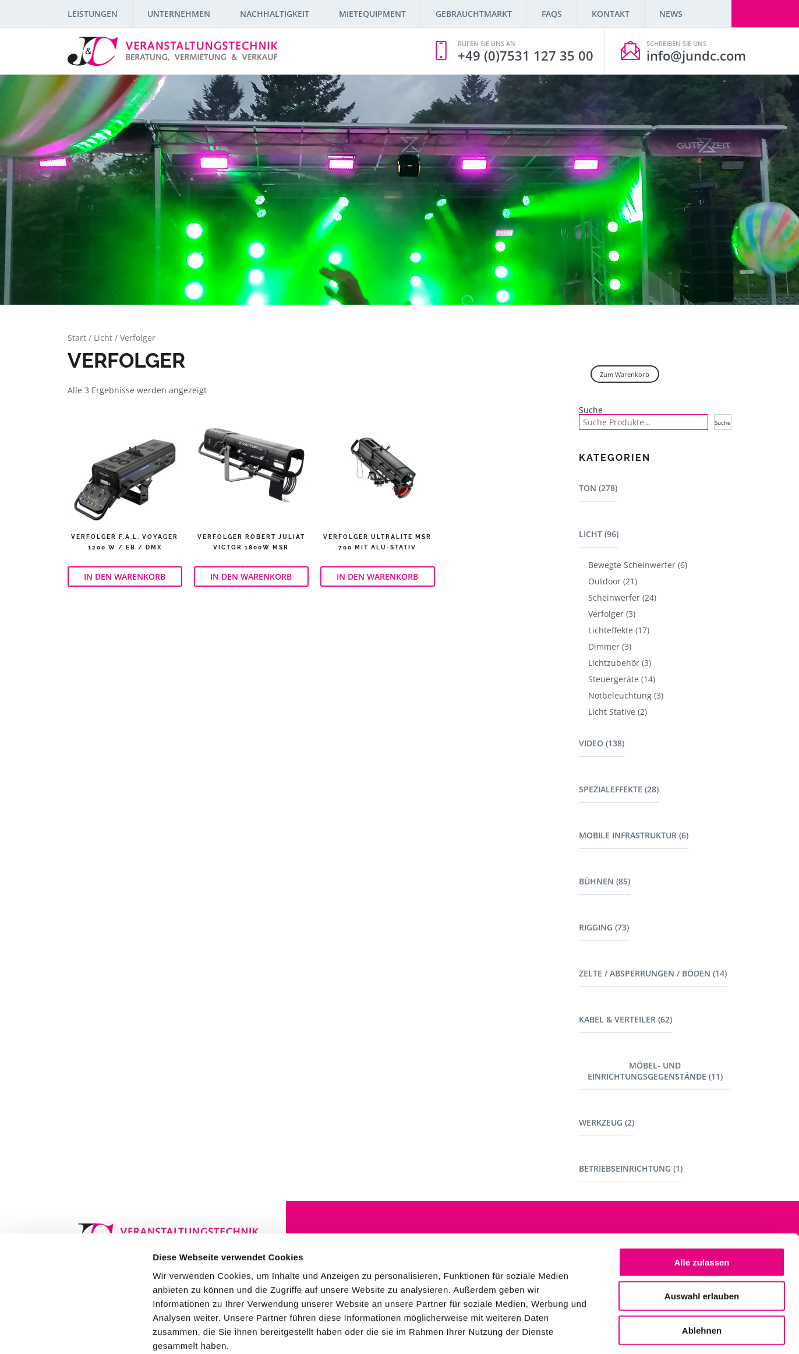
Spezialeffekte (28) (619, 789)
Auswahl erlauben (701, 1235)
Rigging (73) (604, 927)
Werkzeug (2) (606, 1122)
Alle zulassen (701, 1200)
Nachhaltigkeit (274, 13)
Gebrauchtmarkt (474, 13)
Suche (591, 410)
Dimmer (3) (609, 646)
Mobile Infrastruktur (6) (633, 835)
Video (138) (601, 743)
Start (77, 337)
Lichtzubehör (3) (619, 662)
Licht (103, 337)
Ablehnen (702, 1269)
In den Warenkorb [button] (124, 576)
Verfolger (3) (611, 613)
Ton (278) (598, 487)
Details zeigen (619, 1331)
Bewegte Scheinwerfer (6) (637, 564)
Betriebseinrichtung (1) (631, 1168)
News (671, 13)
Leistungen (93, 13)
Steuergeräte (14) (621, 679)
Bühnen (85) (604, 881)
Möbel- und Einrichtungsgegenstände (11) (655, 1071)
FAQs (552, 13)
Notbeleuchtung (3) (625, 695)
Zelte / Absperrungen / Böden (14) (653, 973)
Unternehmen (178, 13)
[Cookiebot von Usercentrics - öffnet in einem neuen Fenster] (75, 1331)
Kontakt (611, 13)
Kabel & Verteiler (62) (625, 1019)
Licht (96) (598, 534)
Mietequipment (372, 13)
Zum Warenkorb (624, 374)
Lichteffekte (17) (618, 630)
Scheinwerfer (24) (622, 597)
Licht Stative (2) (617, 711)
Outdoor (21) (612, 581)
